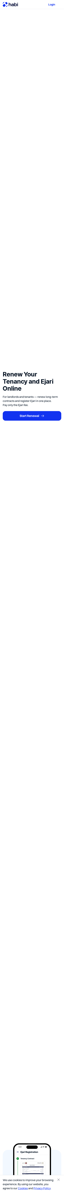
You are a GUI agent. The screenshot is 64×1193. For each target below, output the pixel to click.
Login (51, 4)
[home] (10, 4)
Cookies (23, 1188)
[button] (59, 4)
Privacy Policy (42, 1188)
